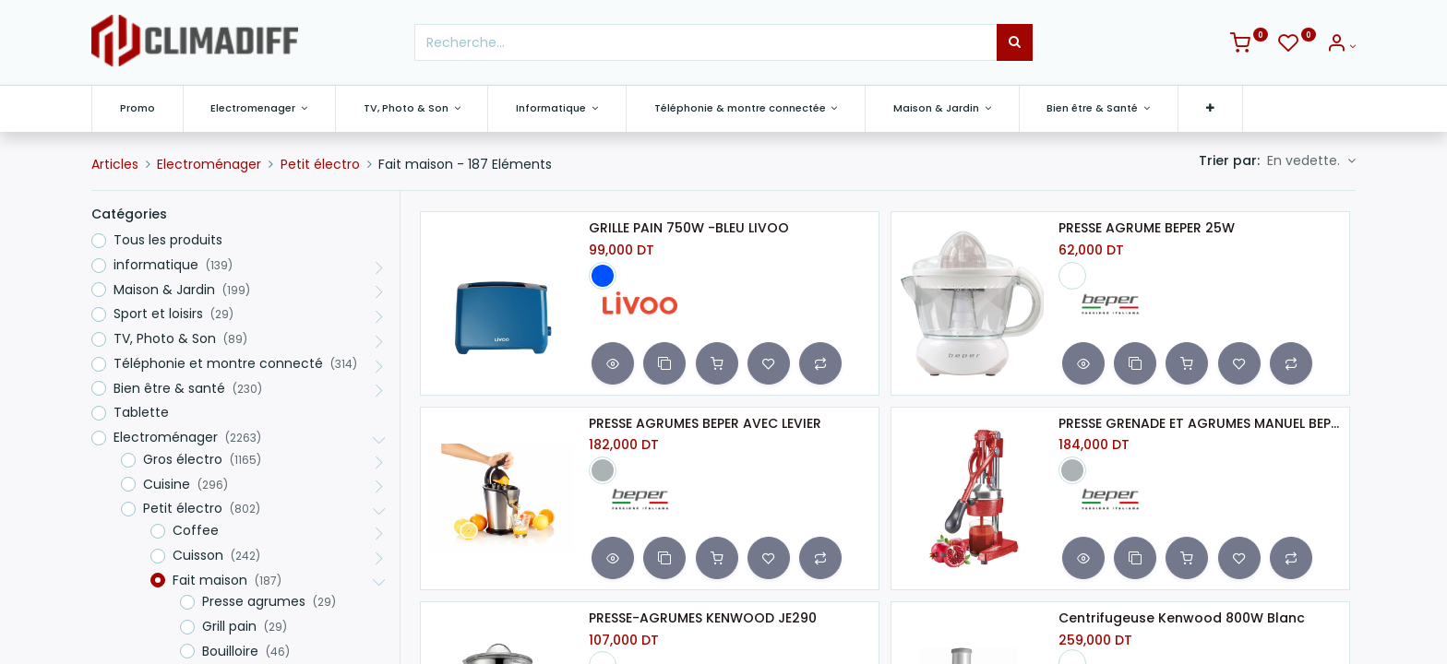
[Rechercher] (1015, 42)
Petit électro (320, 164)
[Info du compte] (1341, 46)
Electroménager (209, 164)
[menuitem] (137, 108)
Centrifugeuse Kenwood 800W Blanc (1181, 618)
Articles (114, 164)
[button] (1210, 108)
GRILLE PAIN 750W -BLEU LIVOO (689, 228)
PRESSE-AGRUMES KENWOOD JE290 (703, 618)
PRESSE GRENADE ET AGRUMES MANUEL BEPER (1199, 424)
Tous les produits (168, 240)
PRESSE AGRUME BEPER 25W (1146, 228)
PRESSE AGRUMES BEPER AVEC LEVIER (705, 424)
